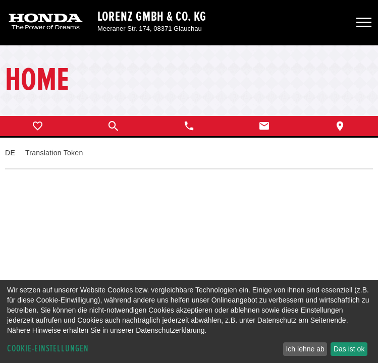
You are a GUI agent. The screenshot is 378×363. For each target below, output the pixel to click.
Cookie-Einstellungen (48, 348)
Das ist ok (349, 349)
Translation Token (54, 153)
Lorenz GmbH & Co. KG (151, 16)
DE (10, 153)
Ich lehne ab (305, 349)
